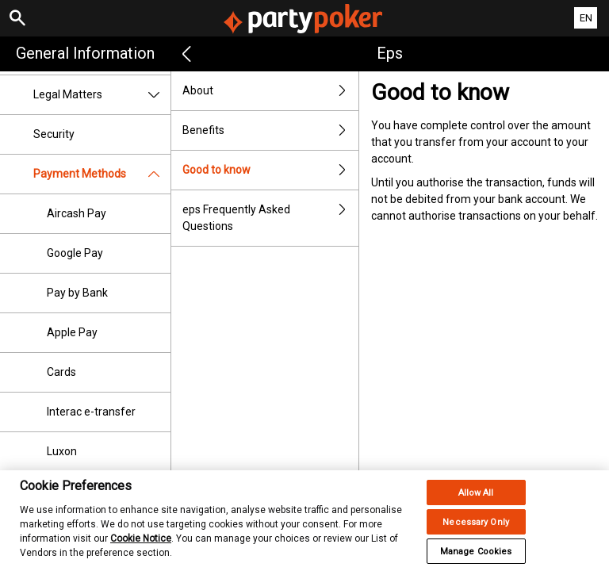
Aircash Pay (76, 213)
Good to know (270, 170)
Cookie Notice (140, 548)
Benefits (270, 130)
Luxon (62, 451)
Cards (61, 372)
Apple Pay (72, 332)
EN (586, 18)
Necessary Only (475, 532)
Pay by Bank (77, 292)
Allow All (476, 503)
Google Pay (75, 253)
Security (54, 134)
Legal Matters (101, 94)
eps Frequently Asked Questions (270, 218)
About (270, 90)
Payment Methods (101, 174)
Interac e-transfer (91, 411)
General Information (85, 53)
